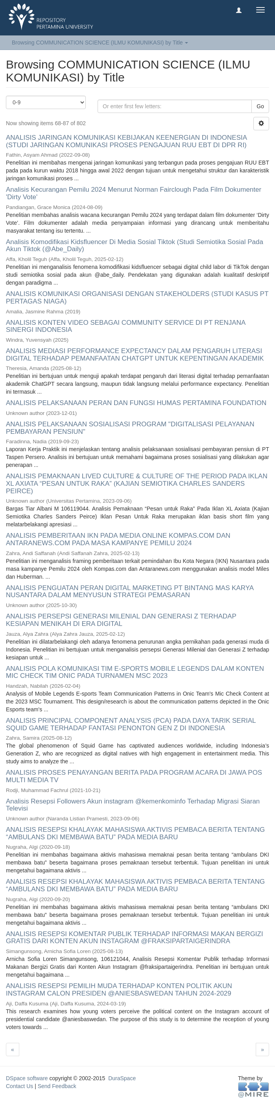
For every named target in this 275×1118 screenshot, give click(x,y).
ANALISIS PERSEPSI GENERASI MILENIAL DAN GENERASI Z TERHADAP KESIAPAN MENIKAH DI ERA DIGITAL (121, 620)
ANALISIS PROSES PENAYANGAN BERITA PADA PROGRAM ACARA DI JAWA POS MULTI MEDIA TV (134, 776)
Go (260, 106)
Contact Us (19, 1086)
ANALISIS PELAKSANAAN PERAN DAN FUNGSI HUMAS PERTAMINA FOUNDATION (136, 403)
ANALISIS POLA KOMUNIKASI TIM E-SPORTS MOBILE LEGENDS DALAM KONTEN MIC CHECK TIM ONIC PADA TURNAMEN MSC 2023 (135, 672)
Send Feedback (57, 1086)
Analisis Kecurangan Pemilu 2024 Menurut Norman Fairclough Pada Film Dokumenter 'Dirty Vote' (133, 193)
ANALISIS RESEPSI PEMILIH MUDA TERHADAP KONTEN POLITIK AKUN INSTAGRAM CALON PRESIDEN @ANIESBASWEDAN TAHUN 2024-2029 (119, 989)
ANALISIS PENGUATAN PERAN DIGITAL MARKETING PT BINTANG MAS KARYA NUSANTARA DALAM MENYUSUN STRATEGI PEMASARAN (129, 591)
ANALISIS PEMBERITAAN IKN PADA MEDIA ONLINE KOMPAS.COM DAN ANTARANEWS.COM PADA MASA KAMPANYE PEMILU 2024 (118, 539)
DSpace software (27, 1078)
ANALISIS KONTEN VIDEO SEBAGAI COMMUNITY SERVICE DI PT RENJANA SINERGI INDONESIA (125, 326)
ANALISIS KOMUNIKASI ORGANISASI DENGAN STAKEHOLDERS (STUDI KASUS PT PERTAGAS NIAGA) (137, 297)
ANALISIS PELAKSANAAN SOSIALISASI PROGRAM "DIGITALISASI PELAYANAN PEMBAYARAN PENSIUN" (130, 427)
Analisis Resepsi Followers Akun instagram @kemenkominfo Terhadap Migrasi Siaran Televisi (133, 805)
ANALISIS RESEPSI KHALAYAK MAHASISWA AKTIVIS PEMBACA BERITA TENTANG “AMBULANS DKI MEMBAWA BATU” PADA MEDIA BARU (135, 833)
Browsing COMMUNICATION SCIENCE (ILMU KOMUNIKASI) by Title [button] (100, 42)
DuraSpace (122, 1078)
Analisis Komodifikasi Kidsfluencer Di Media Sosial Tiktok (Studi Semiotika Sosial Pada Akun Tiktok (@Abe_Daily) (134, 245)
